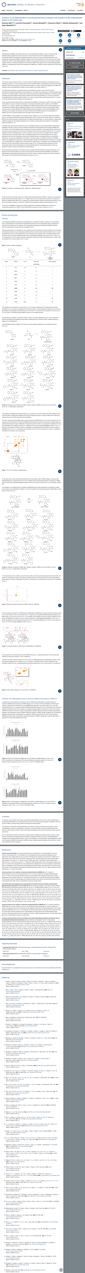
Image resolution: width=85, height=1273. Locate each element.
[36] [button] (51, 121)
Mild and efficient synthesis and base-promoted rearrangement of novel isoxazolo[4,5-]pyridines (74, 88)
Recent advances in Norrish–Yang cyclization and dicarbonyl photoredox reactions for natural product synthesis (74, 76)
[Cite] (69, 40)
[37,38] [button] (13, 122)
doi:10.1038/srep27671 (19, 1161)
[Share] (60, 40)
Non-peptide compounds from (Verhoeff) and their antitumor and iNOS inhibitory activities (74, 102)
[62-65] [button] (55, 202)
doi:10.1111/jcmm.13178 (12, 1230)
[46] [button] (31, 141)
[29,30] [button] (39, 115)
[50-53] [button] (34, 143)
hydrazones (30, 70)
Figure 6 (14, 707)
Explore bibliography (70, 55)
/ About (26, 10)
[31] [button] (5, 117)
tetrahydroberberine (43, 70)
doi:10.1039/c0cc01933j (31, 1025)
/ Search (63, 10)
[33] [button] (27, 119)
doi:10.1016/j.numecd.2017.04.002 (21, 984)
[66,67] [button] (3, 223)
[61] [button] (17, 202)
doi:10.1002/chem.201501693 (17, 1099)
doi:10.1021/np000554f (11, 1106)
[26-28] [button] (41, 112)
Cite (69, 43)
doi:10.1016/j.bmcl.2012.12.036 (36, 1012)
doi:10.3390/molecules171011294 (18, 1132)
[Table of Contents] (60, 49)
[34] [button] (43, 119)
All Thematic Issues (75, 63)
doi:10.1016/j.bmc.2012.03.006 (13, 1019)
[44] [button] (55, 139)
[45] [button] (3, 141)
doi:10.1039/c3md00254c (32, 1060)
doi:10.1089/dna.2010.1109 (17, 1005)
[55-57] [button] (23, 198)
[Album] (69, 35)
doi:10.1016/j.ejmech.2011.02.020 (20, 1093)
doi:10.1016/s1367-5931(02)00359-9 (42, 1112)
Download (46, 951)
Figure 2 (4, 581)
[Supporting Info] (78, 35)
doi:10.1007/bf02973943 (12, 1237)
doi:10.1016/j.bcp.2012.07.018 (13, 998)
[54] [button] (33, 146)
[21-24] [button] (8, 105)
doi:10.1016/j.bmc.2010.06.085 (34, 1182)
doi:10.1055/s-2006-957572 (49, 1065)
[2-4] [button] (45, 87)
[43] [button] (47, 139)
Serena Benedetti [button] (39, 23)
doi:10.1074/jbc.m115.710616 (44, 1196)
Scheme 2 (4, 326)
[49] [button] (60, 141)
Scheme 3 (12, 490)
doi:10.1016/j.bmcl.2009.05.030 (21, 1086)
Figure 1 (57, 425)
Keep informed (75, 113)
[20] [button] (31, 99)
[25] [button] (21, 109)
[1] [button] (35, 85)
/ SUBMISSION (18, 10)
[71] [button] (18, 855)
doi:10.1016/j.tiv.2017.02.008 (13, 1258)
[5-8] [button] (31, 92)
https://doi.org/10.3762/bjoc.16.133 (28, 39)
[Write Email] (13, 23)
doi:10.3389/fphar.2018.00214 (13, 1168)
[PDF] (60, 35)
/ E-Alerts (80, 10)
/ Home (3, 10)
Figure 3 (57, 618)
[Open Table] (59, 245)
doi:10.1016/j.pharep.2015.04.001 (14, 1216)
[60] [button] (58, 200)
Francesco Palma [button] (54, 23)
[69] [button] (59, 663)
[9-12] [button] (46, 95)
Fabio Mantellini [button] (7, 25)
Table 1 (32, 227)
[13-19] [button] (28, 97)
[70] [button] (32, 703)
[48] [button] (48, 141)
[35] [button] (28, 121)
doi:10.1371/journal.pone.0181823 (14, 1203)
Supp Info (78, 37)
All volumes (74, 66)
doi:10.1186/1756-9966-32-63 (38, 1244)
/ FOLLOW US (72, 10)
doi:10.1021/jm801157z (50, 1139)
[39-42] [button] (53, 131)
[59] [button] (20, 200)
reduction (36, 70)
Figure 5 (51, 705)
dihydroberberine (23, 70)
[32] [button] (53, 117)
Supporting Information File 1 (18, 616)
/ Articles (10, 10)
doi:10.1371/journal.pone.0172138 (14, 1251)
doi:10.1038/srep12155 (11, 1154)
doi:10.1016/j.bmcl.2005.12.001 (41, 1032)
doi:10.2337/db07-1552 (53, 1175)
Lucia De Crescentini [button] (23, 23)
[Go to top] (61, 1270)
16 (83, 52)
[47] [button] (40, 141)
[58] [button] (59, 198)
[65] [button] (26, 470)
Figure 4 (25, 661)
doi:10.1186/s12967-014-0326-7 (13, 1189)
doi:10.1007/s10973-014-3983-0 (35, 1046)
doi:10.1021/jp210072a (17, 1039)
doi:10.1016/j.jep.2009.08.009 (13, 991)
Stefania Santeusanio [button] (70, 23)
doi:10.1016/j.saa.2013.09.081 (18, 1053)
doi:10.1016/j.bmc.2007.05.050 (34, 1072)
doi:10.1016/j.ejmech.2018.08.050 (34, 1118)
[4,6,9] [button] (55, 97)
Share (60, 43)
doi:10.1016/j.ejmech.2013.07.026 (39, 1125)
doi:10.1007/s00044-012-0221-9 (13, 1209)
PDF (60, 37)
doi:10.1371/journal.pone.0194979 (24, 1146)
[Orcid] (14, 23)
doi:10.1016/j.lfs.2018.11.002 (22, 1264)
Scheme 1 (35, 155)
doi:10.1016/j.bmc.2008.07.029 (16, 1079)
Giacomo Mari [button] (7, 23)
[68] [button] (26, 480)
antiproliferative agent (13, 70)
